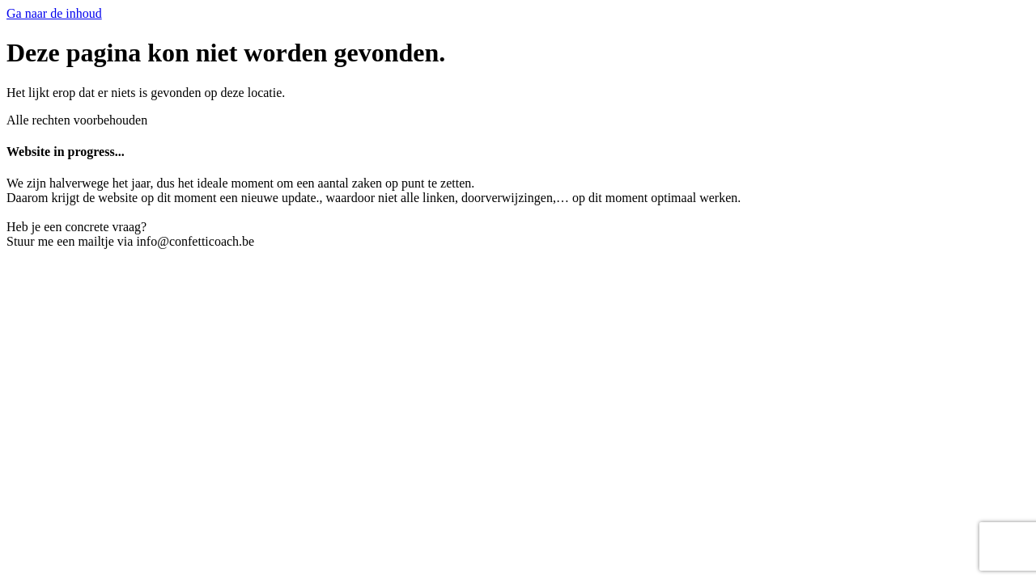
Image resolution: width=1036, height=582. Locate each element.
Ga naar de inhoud (54, 13)
